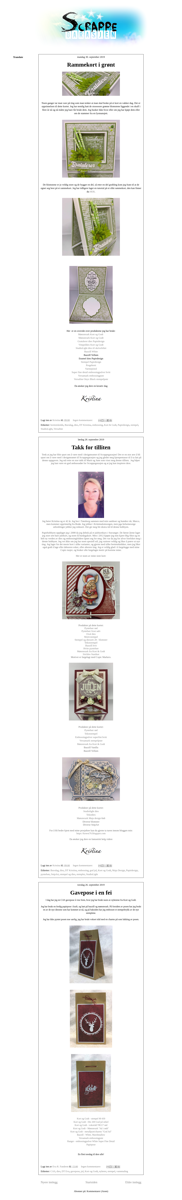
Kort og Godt (104, 870)
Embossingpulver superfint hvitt (91, 737)
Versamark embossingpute (91, 375)
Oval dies (91, 634)
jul (82, 1171)
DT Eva (65, 1171)
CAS (53, 1171)
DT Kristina (85, 425)
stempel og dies (67, 874)
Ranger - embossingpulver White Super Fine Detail (91, 1141)
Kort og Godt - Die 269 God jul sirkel (91, 1122)
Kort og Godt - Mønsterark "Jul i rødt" (91, 1128)
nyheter (102, 1171)
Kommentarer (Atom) (97, 1191)
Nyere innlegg (49, 1182)
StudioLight (46, 428)
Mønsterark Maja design (89, 818)
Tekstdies (91, 814)
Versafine (58, 428)
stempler (81, 874)
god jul (93, 870)
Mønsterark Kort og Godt (91, 334)
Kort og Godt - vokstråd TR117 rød (91, 1125)
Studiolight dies (91, 811)
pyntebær (45, 874)
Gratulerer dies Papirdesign (91, 341)
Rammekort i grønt (91, 64)
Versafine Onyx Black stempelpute (91, 379)
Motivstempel (91, 637)
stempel (134, 425)
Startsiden (91, 1182)
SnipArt (55, 874)
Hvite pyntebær (91, 648)
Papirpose (90, 1144)
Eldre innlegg (133, 1182)
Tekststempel (90, 642)
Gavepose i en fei (91, 892)
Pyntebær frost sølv (91, 631)
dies (76, 425)
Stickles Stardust (91, 654)
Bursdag (69, 425)
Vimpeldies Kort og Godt (91, 344)
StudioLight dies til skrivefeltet (91, 348)
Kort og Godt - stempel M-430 (91, 1118)
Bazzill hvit (91, 645)
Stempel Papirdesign (91, 362)
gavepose (75, 1171)
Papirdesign (123, 425)
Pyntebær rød (90, 628)
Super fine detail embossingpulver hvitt (91, 372)
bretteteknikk (57, 425)
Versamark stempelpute (90, 740)
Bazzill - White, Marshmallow (91, 1135)
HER (92, 191)
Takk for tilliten (91, 447)
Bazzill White (91, 351)
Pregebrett (91, 365)
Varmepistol (91, 368)
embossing (97, 425)
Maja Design (118, 870)
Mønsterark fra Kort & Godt (91, 651)
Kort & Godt (110, 425)
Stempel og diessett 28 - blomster (91, 639)
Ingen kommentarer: (83, 420)
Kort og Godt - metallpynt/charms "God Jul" (91, 1131)
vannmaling (122, 1171)
